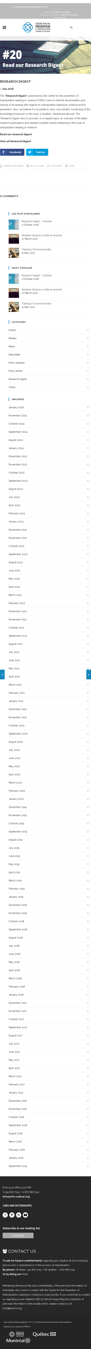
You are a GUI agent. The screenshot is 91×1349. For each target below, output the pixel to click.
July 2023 (14, 497)
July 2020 (14, 750)
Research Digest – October (37, 221)
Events (12, 330)
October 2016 (16, 1117)
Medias (13, 338)
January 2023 (16, 521)
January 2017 (16, 1092)
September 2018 (18, 929)
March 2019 (15, 880)
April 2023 (14, 505)
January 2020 (16, 799)
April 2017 (14, 1068)
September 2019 (18, 831)
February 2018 (17, 986)
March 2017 (15, 1076)
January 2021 (16, 701)
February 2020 (17, 790)
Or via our (59, 17)
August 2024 (16, 440)
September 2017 (18, 1027)
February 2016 (17, 1149)
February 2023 (17, 513)
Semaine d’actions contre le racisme (42, 235)
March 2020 (15, 782)
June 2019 (14, 856)
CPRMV (30, 1322)
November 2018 (18, 913)
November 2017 (17, 1011)
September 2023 (18, 480)
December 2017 (17, 1003)
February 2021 (17, 693)
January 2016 (16, 1158)
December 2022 (18, 529)
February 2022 (17, 603)
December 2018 (18, 905)
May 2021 (14, 668)
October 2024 (16, 423)
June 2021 (14, 660)
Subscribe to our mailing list (21, 1228)
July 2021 (14, 652)
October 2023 (16, 472)
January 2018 (16, 994)
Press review (16, 371)
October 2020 (17, 725)
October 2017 (16, 1019)
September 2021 (18, 635)
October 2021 (16, 627)
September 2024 (18, 431)
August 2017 (15, 1035)
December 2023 (18, 456)
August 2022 (16, 562)
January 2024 (16, 448)
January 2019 (16, 896)
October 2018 (16, 921)
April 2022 (14, 586)
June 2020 (15, 758)
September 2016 (18, 1125)
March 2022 (15, 595)
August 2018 (16, 937)
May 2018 (14, 962)
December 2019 (18, 807)
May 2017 (14, 1060)
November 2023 (18, 464)
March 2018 (15, 978)
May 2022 (14, 578)
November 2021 (18, 619)
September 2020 (18, 733)
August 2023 (16, 489)
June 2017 (14, 1051)
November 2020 (18, 717)
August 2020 (16, 741)
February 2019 (17, 888)
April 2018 (14, 970)
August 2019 (15, 839)
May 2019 (14, 864)
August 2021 (15, 644)
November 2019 (18, 815)
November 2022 (18, 538)
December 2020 (18, 709)
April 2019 (14, 872)
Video (12, 387)
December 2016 (18, 1100)
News (12, 346)
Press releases (17, 362)
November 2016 (18, 1109)
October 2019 (16, 823)
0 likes (69, 166)
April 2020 (14, 774)
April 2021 (14, 676)
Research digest (18, 379)
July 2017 (14, 1043)
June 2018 (14, 954)
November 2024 (18, 415)
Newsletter (15, 354)
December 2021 (18, 611)
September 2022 (18, 554)
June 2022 (14, 570)
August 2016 (16, 1133)
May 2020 (14, 766)
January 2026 (16, 407)
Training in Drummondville (36, 249)
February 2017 (17, 1084)
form (25, 1274)
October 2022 (16, 546)
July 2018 (14, 945)
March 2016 (15, 1141)
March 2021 (15, 684)
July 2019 (14, 848)
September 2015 (18, 1166)
